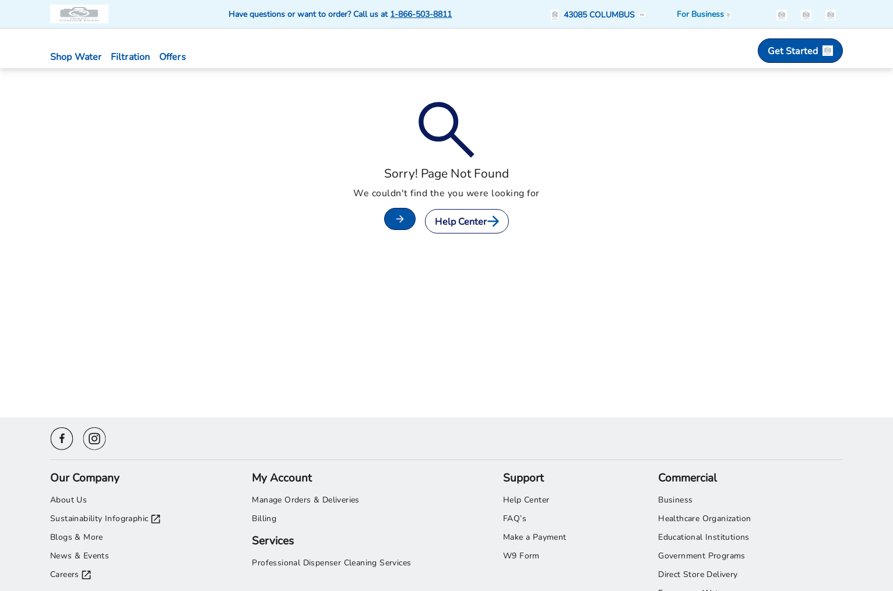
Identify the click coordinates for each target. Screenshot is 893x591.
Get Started (800, 50)
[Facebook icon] (61, 437)
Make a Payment (535, 536)
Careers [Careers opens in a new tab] (70, 574)
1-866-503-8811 (421, 13)
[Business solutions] (703, 14)
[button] (600, 14)
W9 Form (521, 555)
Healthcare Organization (704, 517)
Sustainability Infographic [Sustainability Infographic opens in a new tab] (105, 518)
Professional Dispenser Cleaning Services (331, 562)
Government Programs (702, 555)
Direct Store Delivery (697, 573)
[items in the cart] (830, 13)
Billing (264, 517)
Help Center (466, 221)
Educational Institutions (704, 536)
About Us (68, 499)
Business (675, 499)
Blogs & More (76, 536)
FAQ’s (514, 517)
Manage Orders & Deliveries (305, 499)
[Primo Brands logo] (80, 14)
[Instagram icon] (94, 437)
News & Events (79, 555)
